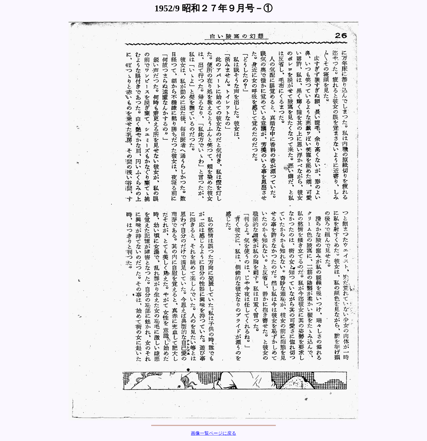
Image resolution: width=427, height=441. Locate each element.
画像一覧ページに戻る (213, 433)
